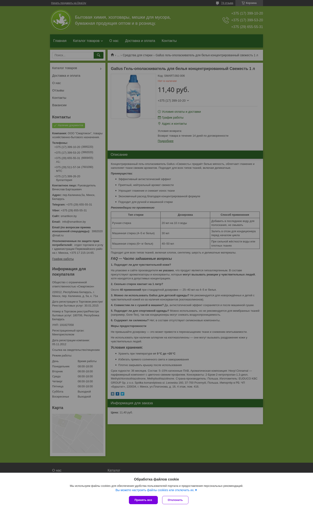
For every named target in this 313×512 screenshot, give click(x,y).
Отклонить (175, 500)
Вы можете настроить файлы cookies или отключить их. (154, 490)
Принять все (143, 500)
